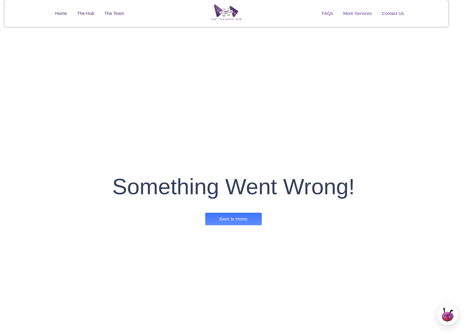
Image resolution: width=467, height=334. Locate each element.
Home (61, 13)
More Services (357, 13)
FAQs (327, 13)
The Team (114, 13)
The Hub (85, 13)
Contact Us (393, 13)
